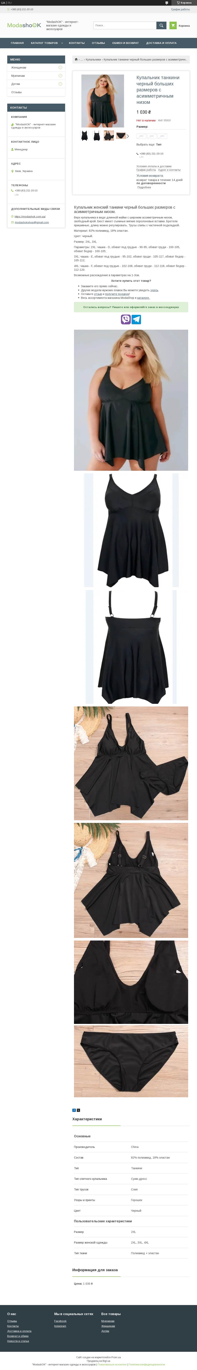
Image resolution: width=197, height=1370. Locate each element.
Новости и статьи (18, 1341)
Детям (15, 84)
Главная (17, 42)
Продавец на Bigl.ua (98, 1361)
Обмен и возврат (125, 42)
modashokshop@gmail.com (32, 222)
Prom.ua (116, 1357)
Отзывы (98, 42)
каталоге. (143, 297)
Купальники (93, 59)
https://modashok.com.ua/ (30, 216)
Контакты (77, 42)
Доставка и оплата (161, 42)
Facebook (60, 1321)
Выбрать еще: (148, 144)
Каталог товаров (44, 42)
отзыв (98, 294)
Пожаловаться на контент (112, 1364)
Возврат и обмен (18, 1336)
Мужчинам (18, 75)
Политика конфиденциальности (147, 1364)
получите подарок (117, 294)
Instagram (60, 1326)
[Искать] (161, 25)
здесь (154, 290)
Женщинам (18, 67)
